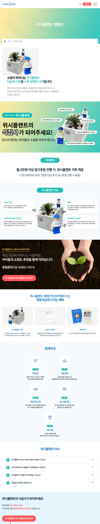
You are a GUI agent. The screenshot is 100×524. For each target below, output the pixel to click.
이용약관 (41, 495)
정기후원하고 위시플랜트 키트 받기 (19, 257)
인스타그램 (3, 515)
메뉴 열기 (95, 4)
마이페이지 (80, 4)
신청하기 (30, 506)
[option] (17, 300)
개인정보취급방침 (49, 495)
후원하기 (87, 4)
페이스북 (15, 515)
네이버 (11, 515)
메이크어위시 (9, 4)
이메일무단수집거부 (59, 495)
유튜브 (7, 515)
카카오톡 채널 (19, 515)
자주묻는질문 (68, 495)
